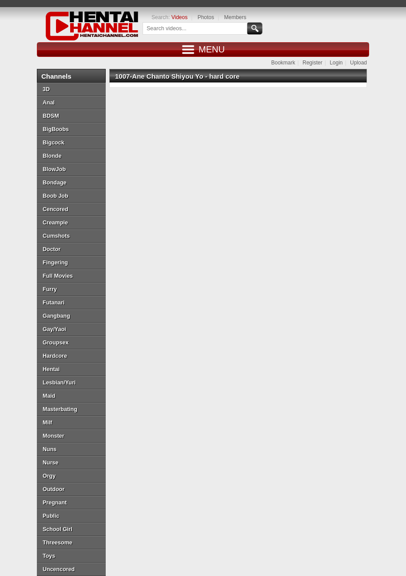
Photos (206, 17)
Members (235, 17)
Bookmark (283, 63)
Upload (358, 63)
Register (312, 63)
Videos (179, 17)
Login (336, 63)
